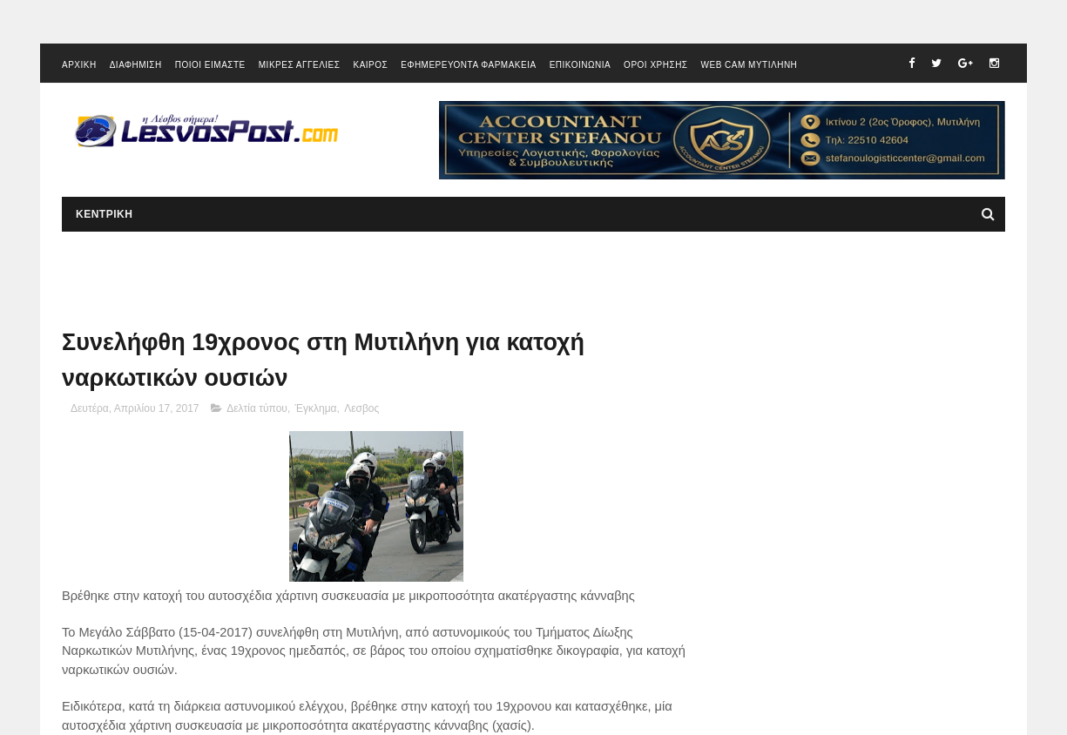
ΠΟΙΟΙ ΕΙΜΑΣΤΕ (210, 65)
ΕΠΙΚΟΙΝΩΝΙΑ (580, 65)
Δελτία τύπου (256, 408)
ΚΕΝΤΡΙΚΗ (104, 214)
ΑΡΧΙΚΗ (79, 65)
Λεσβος (361, 408)
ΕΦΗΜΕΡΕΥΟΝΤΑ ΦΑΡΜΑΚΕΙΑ (468, 65)
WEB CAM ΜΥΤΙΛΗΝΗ (749, 65)
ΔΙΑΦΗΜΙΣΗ (136, 65)
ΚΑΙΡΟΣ (370, 65)
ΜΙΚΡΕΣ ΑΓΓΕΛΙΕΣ (300, 65)
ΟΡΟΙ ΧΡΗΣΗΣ (655, 65)
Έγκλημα (316, 408)
